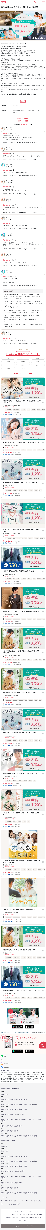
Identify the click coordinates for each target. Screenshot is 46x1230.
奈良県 (39, 1119)
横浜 (35, 1104)
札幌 (7, 1094)
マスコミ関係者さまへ (9, 1217)
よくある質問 (22, 1220)
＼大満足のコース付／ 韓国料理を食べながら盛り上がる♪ (19, 909)
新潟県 (2, 1109)
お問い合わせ (38, 1217)
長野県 (25, 1109)
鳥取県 (2, 1126)
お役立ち (13, 1204)
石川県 (11, 1109)
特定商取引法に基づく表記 (35, 1214)
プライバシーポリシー (20, 1211)
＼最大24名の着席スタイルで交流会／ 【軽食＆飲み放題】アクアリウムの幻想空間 (21, 861)
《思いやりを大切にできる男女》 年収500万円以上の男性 (19, 692)
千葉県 (37, 358)
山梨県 (20, 1109)
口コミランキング (5, 1204)
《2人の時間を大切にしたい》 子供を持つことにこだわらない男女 (21, 990)
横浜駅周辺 (42, 538)
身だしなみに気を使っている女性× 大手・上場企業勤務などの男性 (21, 442)
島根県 (7, 1126)
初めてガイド (4, 1201)
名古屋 (16, 1114)
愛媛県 (11, 1131)
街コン (34, 869)
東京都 (8, 361)
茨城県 (2, 1104)
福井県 (16, 1109)
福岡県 (22, 368)
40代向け (21, 490)
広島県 (8, 368)
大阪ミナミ (23, 1119)
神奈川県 (23, 361)
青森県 (2, 1099)
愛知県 (37, 361)
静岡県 (7, 1114)
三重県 (22, 1114)
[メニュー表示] (43, 2)
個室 (28, 409)
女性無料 (33, 409)
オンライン (22, 1201)
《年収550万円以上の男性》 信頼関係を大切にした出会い (19, 571)
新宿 (40, 700)
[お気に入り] (43, 402)
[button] (35, 2)
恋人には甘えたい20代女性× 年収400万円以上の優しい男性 (19, 733)
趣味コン (16, 1201)
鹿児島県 (30, 1136)
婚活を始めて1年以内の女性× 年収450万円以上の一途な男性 (20, 483)
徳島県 (2, 1131)
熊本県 (16, 1136)
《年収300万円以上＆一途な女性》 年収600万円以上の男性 (19, 950)
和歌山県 (3, 1121)
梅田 (40, 490)
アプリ (19, 1204)
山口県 (20, 1126)
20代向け (24, 409)
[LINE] (23, 1056)
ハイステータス (16, 409)
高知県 (16, 1131)
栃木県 (7, 1104)
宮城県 (8, 358)
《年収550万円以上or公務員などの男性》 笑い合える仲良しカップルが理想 (22, 402)
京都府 (8, 365)
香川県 (7, 1131)
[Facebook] (23, 1067)
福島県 (25, 1099)
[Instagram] (23, 1063)
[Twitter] (23, 1060)
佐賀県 (7, 1136)
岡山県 (11, 1126)
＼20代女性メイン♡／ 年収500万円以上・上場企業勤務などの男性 (21, 814)
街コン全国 (4, 1146)
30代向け (29, 449)
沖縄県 (35, 1136)
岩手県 (7, 1099)
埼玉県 (22, 358)
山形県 (20, 1099)
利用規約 (29, 1211)
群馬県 (11, 1104)
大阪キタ (17, 1119)
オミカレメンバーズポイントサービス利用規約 (15, 1214)
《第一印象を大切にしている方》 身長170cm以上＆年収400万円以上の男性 (21, 652)
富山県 (7, 1109)
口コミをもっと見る (23, 349)
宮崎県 (25, 1136)
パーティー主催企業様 (22, 1217)
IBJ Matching (8, 409)
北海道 (2, 1094)
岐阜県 (2, 1114)
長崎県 (11, 1136)
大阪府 (22, 365)
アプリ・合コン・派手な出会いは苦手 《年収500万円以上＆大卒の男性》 (21, 530)
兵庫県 (37, 365)
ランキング (29, 1201)
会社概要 (31, 1217)
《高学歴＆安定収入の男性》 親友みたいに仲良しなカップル (20, 773)
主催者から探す (37, 1201)
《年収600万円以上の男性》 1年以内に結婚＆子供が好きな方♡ (21, 611)
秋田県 (16, 1099)
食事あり (40, 869)
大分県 (20, 1136)
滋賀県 (2, 1119)
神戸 (34, 1119)
